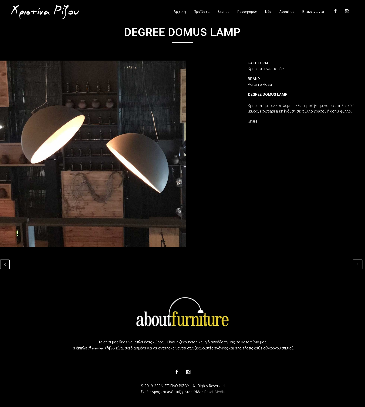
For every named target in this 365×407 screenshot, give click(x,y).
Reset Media (214, 392)
